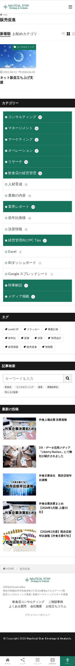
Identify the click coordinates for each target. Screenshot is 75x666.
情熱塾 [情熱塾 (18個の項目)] (49, 346)
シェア (22, 661)
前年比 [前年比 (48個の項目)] (12, 338)
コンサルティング (25, 47)
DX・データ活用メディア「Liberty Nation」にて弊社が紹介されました (55, 452)
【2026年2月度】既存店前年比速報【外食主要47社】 (55, 533)
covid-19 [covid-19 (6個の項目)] (13, 329)
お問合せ (52, 661)
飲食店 (8, 387)
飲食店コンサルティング (28, 601)
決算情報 (18, 229)
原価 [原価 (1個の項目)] (26, 338)
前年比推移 (20, 218)
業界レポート (21, 206)
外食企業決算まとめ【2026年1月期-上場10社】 (53, 508)
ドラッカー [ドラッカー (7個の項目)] (33, 329)
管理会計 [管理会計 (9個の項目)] (56, 338)
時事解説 (18, 285)
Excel (15, 251)
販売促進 (25, 568)
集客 (40, 387)
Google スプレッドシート (31, 274)
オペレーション (23, 150)
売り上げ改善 (11, 392)
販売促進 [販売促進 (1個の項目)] (32, 346)
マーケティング (23, 139)
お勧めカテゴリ (24, 34)
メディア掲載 (21, 296)
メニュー (37, 661)
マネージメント (23, 128)
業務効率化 (52, 387)
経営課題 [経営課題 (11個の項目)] (13, 346)
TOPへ (67, 661)
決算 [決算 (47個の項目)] (40, 338)
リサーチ (18, 162)
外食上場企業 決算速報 (53, 419)
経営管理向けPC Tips (27, 240)
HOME (10, 568)
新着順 (5, 34)
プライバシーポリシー (37, 614)
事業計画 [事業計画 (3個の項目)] (53, 329)
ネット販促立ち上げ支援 (16, 80)
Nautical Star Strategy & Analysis (49, 638)
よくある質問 (17, 606)
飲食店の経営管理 (25, 173)
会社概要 (36, 606)
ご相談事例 (55, 601)
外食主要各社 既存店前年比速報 (55, 477)
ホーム (7, 661)
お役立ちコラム (56, 606)
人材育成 (18, 184)
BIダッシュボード (25, 263)
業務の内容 (20, 195)
